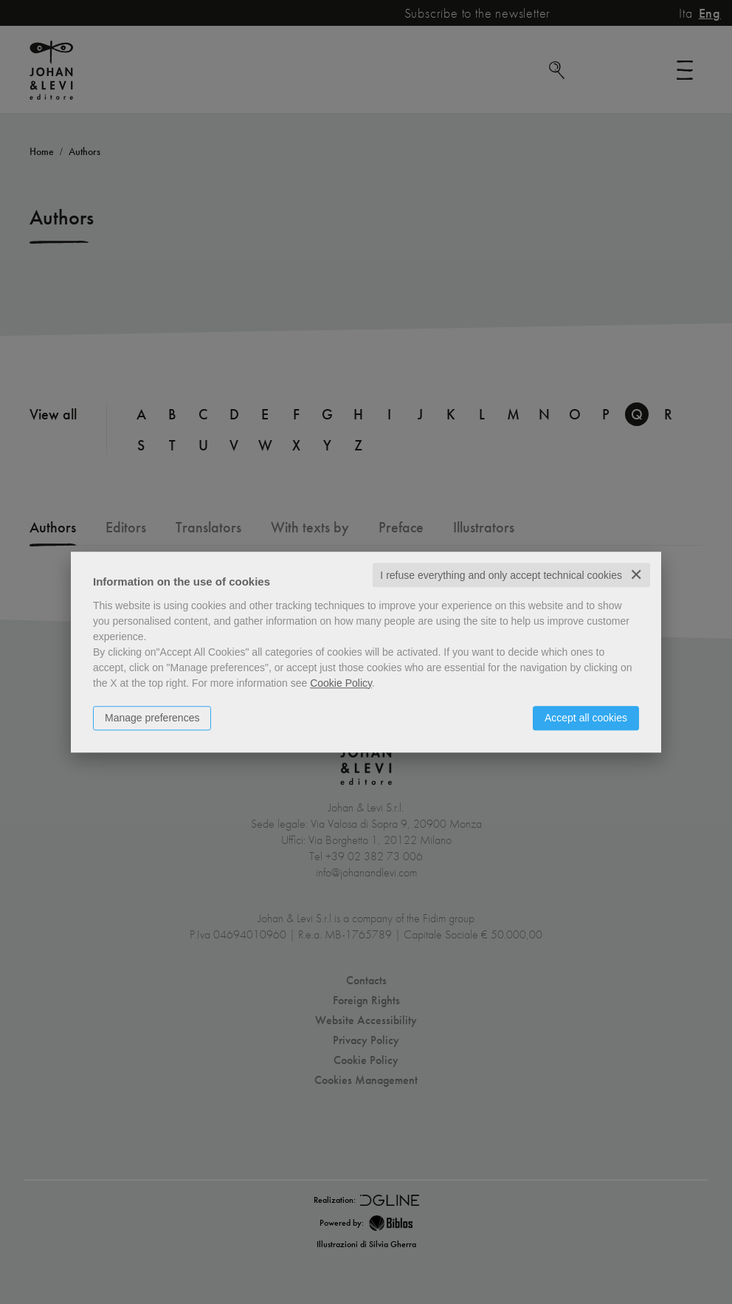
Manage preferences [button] (152, 718)
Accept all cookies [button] (586, 718)
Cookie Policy (341, 683)
